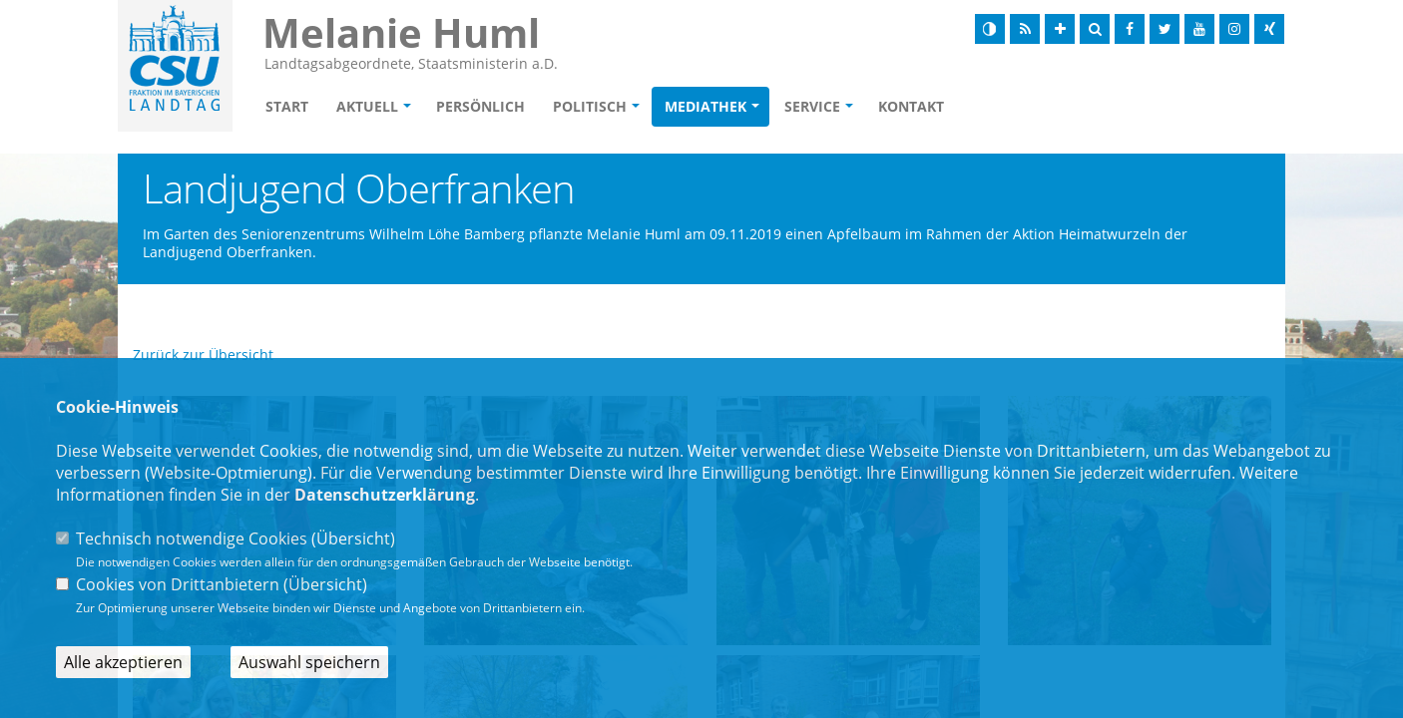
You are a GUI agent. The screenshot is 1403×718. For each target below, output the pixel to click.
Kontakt (911, 106)
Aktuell (367, 106)
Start (286, 106)
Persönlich (480, 106)
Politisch (590, 106)
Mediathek (705, 106)
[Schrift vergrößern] (1060, 29)
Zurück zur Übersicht (203, 354)
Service (812, 106)
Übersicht (353, 538)
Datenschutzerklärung (384, 495)
